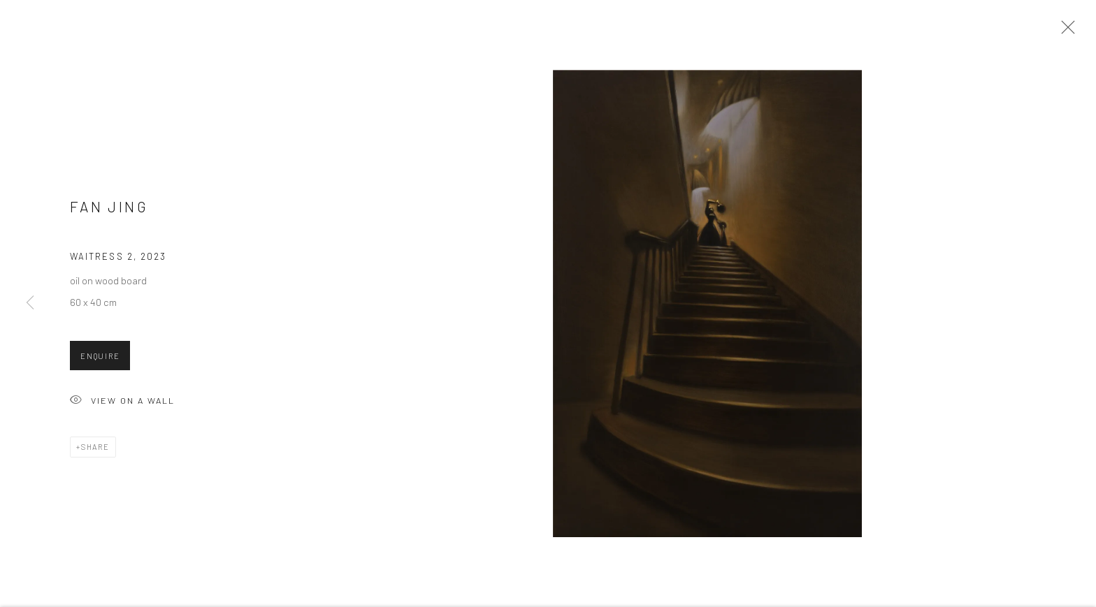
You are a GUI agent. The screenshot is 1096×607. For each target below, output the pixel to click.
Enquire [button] (100, 359)
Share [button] (95, 450)
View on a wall (122, 405)
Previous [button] (30, 303)
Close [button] (1064, 31)
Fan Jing (109, 210)
